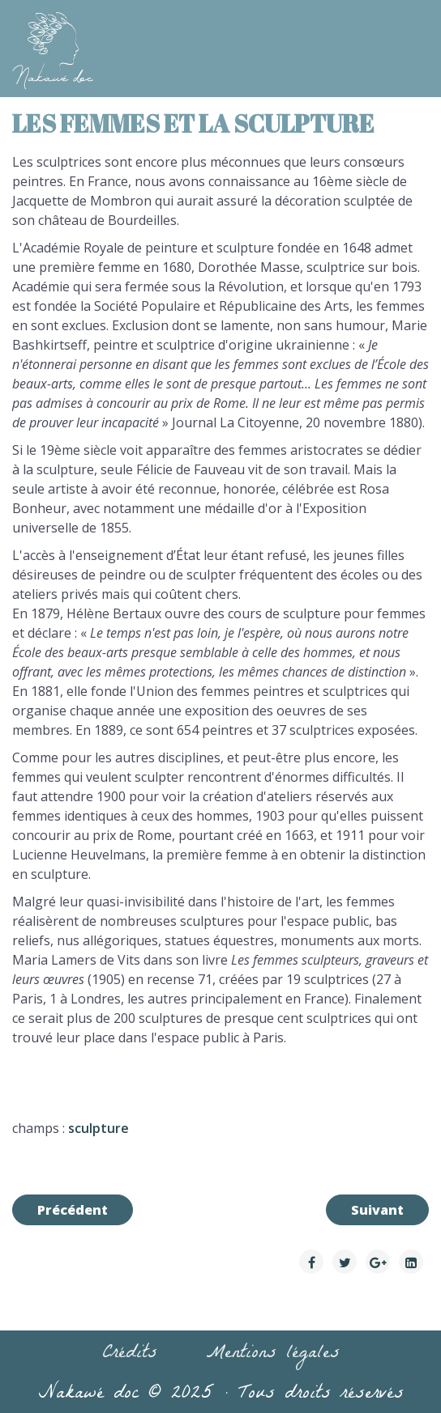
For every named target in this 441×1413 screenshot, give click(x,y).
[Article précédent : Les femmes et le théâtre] (72, 1209)
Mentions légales (273, 1355)
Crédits (129, 1355)
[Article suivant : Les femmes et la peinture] (377, 1209)
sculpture (98, 1128)
